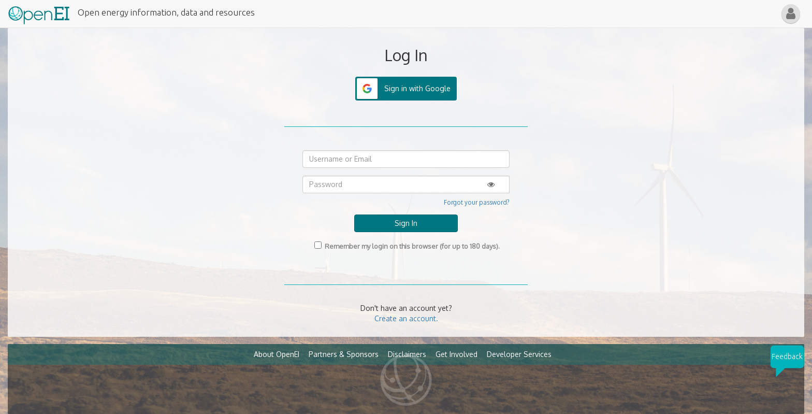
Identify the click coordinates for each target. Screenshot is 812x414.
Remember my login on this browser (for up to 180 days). (406, 245)
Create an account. (406, 318)
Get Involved (456, 354)
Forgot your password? (477, 202)
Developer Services (519, 354)
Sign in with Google (417, 88)
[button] (790, 13)
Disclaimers (407, 354)
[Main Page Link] (39, 13)
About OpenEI (276, 354)
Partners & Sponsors (344, 354)
